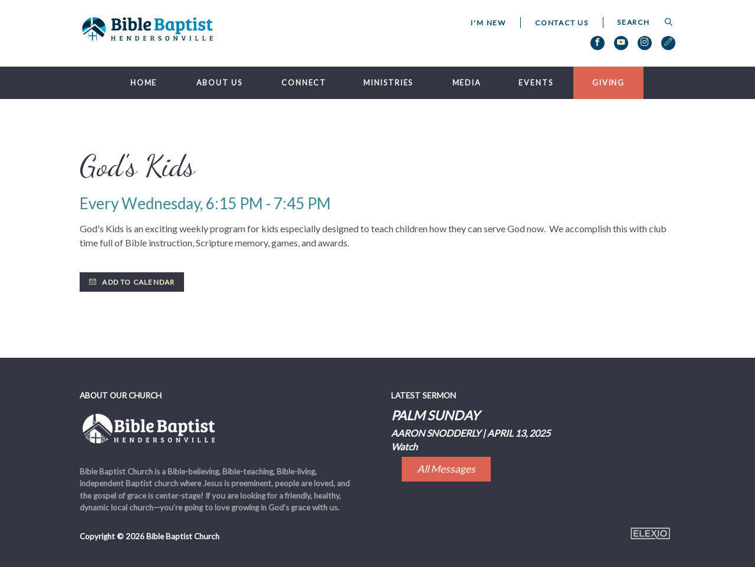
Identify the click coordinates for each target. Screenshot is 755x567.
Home (143, 82)
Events (535, 82)
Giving (608, 82)
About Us (219, 82)
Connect (303, 82)
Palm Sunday (435, 415)
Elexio (650, 533)
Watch (404, 446)
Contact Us (562, 22)
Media (466, 82)
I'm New (488, 22)
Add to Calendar (132, 282)
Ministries (388, 82)
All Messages (446, 469)
